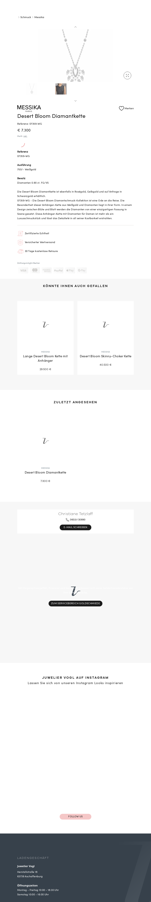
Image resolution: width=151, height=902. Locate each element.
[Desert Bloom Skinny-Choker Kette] (105, 335)
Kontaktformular (28, 889)
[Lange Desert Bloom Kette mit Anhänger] (45, 338)
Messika (39, 17)
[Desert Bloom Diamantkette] (45, 451)
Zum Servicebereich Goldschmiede (75, 583)
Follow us (75, 776)
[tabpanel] (75, 53)
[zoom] (75, 53)
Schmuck (25, 17)
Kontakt (22, 876)
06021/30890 (75, 520)
